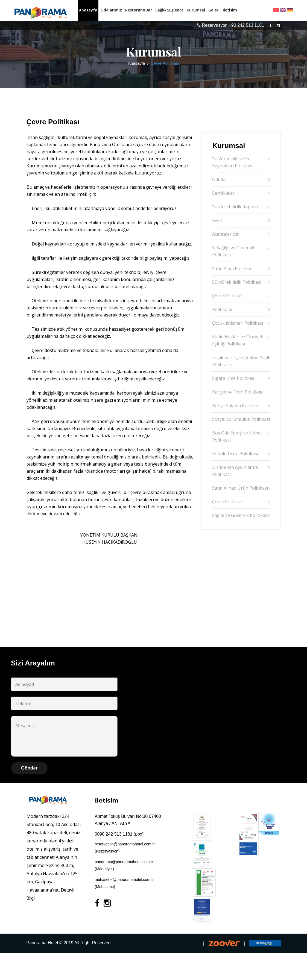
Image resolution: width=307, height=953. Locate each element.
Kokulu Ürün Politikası (235, 454)
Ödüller (219, 179)
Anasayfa (88, 10)
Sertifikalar (223, 193)
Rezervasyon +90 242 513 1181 (230, 25)
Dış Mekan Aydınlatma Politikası (235, 470)
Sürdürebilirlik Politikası (236, 282)
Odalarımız (111, 10)
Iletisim (230, 10)
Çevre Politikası (228, 296)
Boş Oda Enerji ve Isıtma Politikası (237, 436)
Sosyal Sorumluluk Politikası (241, 419)
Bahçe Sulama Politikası (236, 405)
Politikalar (222, 309)
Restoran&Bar (138, 10)
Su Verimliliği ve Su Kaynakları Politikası (232, 162)
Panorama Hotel (42, 942)
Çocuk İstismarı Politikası (237, 323)
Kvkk (217, 220)
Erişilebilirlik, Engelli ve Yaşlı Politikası (240, 361)
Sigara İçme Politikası (233, 378)
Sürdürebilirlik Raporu (235, 207)
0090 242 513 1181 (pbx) (119, 834)
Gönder (29, 768)
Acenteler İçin (225, 234)
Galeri (214, 10)
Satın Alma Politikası (232, 268)
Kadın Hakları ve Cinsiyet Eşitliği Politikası (237, 340)
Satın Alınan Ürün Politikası (240, 488)
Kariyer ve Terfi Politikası (237, 392)
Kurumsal (196, 10)
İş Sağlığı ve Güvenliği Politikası (233, 251)
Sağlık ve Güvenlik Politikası (240, 515)
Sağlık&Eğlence (169, 10)
